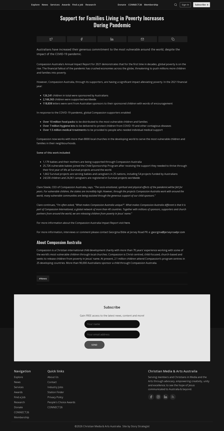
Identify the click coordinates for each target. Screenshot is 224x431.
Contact (52, 382)
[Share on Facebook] (81, 39)
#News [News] (43, 278)
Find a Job (77, 4)
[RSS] (173, 397)
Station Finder (55, 392)
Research (91, 4)
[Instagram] (158, 397)
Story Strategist (140, 426)
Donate (122, 4)
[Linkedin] (166, 397)
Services (55, 4)
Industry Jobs (55, 387)
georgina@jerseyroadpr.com (168, 232)
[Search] (176, 4)
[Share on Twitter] (51, 39)
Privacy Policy (55, 397)
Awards (66, 4)
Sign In (185, 4)
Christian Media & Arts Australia (102, 426)
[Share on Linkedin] (112, 39)
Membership (151, 4)
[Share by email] (142, 39)
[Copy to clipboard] (173, 39)
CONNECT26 (135, 4)
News (45, 4)
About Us (52, 377)
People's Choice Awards (61, 402)
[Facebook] (151, 397)
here (127, 223)
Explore (35, 4)
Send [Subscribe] (94, 344)
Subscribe (202, 4)
